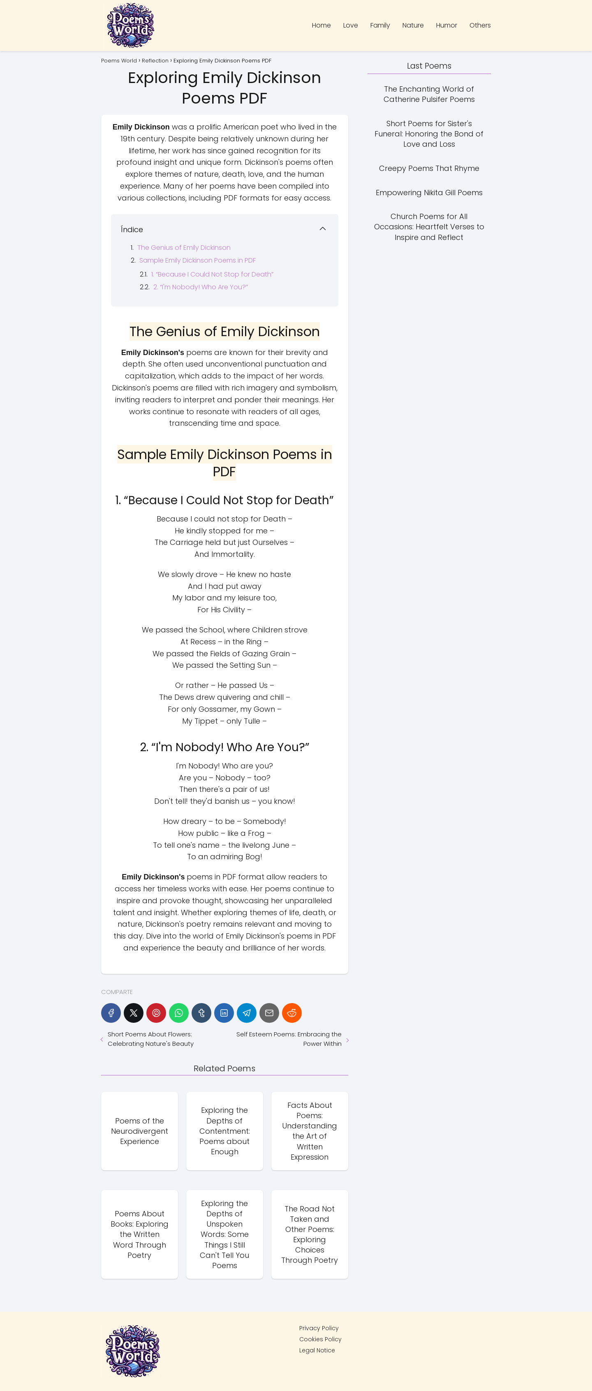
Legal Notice (317, 1350)
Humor (446, 25)
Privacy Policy (319, 1328)
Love (350, 25)
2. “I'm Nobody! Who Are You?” (200, 287)
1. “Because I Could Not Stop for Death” (212, 274)
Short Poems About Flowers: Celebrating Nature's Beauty (151, 1039)
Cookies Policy (320, 1339)
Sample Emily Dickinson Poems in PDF (197, 260)
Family (380, 25)
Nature (413, 25)
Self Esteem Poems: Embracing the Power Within (289, 1039)
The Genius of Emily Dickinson (184, 247)
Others (480, 25)
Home (321, 25)
